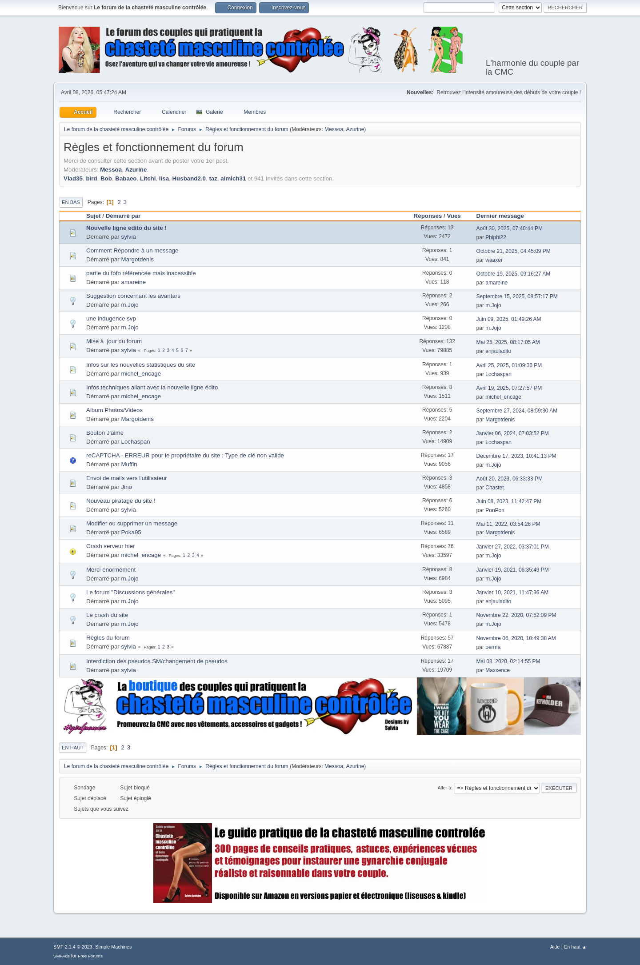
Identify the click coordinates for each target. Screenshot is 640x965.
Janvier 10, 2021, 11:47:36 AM (512, 592)
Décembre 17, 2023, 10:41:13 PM (516, 456)
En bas (71, 202)
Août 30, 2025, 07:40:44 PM (509, 228)
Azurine (355, 129)
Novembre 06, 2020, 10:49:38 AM (516, 638)
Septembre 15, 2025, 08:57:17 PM (517, 296)
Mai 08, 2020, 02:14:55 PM (508, 661)
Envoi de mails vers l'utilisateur (126, 478)
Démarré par (123, 215)
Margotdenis (137, 259)
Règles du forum (108, 637)
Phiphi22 (495, 237)
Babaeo (125, 178)
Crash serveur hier (110, 546)
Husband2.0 (189, 178)
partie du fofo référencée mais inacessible (141, 273)
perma (492, 647)
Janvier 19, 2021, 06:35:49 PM (512, 570)
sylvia (128, 236)
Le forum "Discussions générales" (130, 592)
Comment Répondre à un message (132, 250)
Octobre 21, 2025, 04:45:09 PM (513, 251)
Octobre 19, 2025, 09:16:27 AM (513, 274)
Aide (555, 946)
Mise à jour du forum (114, 341)
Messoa (333, 129)
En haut (73, 747)
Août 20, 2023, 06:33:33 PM (509, 479)
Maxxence (497, 670)
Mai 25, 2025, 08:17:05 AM (508, 342)
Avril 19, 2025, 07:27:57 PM (509, 388)
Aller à (445, 787)
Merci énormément (111, 569)
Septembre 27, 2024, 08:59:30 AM (517, 411)
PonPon (494, 510)
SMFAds (61, 955)
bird (91, 178)
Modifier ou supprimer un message (131, 523)
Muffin (129, 464)
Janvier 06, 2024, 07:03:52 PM (512, 433)
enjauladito (498, 351)
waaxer (494, 260)
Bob (106, 178)
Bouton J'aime (105, 432)
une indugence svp (111, 318)
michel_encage (141, 373)
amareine (133, 282)
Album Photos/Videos (114, 410)
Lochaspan (498, 374)
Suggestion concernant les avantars (133, 295)
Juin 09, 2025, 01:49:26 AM (508, 319)
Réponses (428, 215)
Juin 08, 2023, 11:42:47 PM (509, 501)
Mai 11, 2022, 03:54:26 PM (508, 524)
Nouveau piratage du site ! (121, 500)
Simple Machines (113, 946)
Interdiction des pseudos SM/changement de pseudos (157, 661)
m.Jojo (130, 304)
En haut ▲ (575, 946)
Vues (453, 215)
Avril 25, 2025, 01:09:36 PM (509, 365)
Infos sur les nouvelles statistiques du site (140, 364)
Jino (126, 487)
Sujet (93, 215)
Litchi (148, 178)
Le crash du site (107, 615)
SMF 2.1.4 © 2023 (72, 946)
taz (213, 178)
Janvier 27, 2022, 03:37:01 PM (512, 547)
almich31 (233, 178)
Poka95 (131, 532)
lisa (164, 178)
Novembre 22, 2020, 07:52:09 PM (516, 615)
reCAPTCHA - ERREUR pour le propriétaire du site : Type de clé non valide (185, 455)
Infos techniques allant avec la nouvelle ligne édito (152, 387)
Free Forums (90, 955)
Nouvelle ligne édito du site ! (126, 227)
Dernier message (504, 215)
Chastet (494, 488)
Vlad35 (73, 178)
